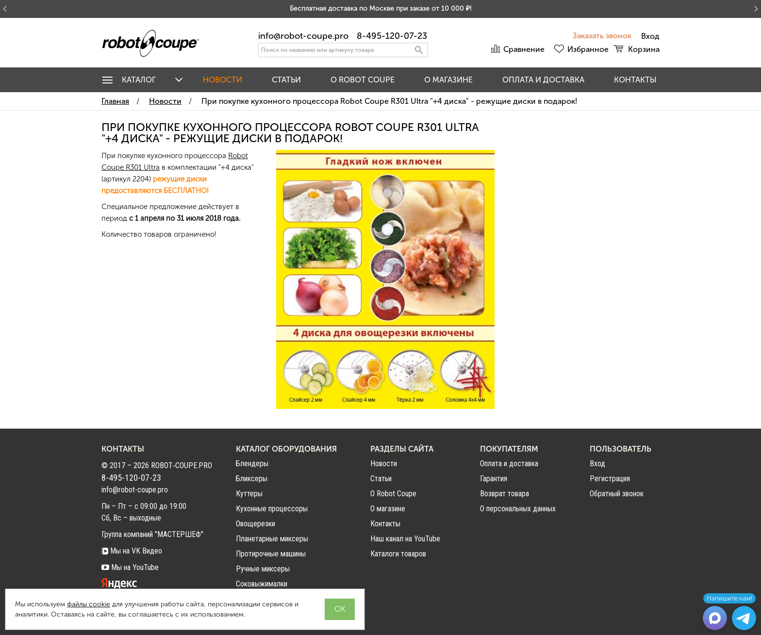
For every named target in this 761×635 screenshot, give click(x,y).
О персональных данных (518, 508)
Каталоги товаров (398, 553)
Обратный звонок (617, 494)
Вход (597, 464)
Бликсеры (251, 478)
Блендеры (252, 463)
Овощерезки (255, 523)
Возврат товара (504, 493)
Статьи (286, 79)
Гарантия (493, 478)
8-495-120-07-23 (392, 36)
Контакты (635, 79)
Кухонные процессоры (272, 508)
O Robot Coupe (363, 79)
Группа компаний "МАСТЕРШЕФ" (152, 534)
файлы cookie (88, 604)
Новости (222, 79)
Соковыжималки (261, 583)
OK (339, 609)
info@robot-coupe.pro (303, 36)
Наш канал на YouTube (405, 538)
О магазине (448, 79)
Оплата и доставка (543, 79)
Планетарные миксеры (272, 538)
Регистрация (610, 479)
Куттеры (249, 493)
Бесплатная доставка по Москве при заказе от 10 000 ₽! (381, 8)
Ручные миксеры (263, 568)
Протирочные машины (271, 553)
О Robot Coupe (393, 493)
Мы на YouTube (130, 567)
